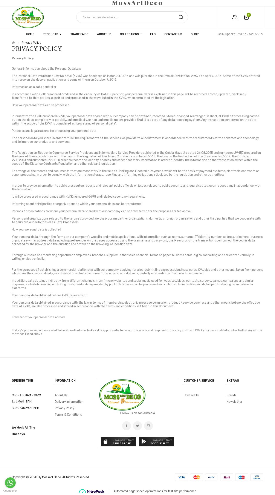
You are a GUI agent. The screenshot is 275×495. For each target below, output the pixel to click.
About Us (61, 395)
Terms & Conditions (68, 415)
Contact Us (192, 395)
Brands (231, 395)
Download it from (123, 441)
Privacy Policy (31, 43)
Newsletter (234, 402)
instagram (148, 425)
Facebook (126, 425)
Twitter (137, 425)
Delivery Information (69, 402)
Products (50, 33)
